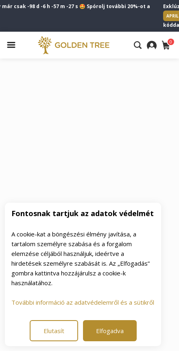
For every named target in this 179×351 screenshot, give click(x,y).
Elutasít (54, 331)
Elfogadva (110, 331)
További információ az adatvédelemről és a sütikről (82, 302)
